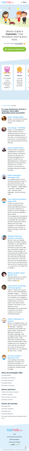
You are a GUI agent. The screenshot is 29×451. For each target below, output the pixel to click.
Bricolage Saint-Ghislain (8, 378)
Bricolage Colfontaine (8, 385)
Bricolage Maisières (7, 414)
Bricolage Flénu (6, 411)
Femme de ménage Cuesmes (10, 392)
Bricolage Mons (6, 375)
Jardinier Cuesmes (7, 394)
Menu (23, 2)
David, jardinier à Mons (16, 148)
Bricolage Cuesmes (7, 399)
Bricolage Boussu (7, 383)
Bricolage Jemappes (8, 408)
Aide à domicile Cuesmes (9, 397)
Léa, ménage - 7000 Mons (17, 128)
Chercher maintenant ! (14, 49)
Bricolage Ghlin (6, 406)
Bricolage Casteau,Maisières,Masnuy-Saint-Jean (14, 417)
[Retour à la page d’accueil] (8, 2)
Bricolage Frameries (7, 380)
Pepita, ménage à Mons (16, 117)
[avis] (14, 445)
